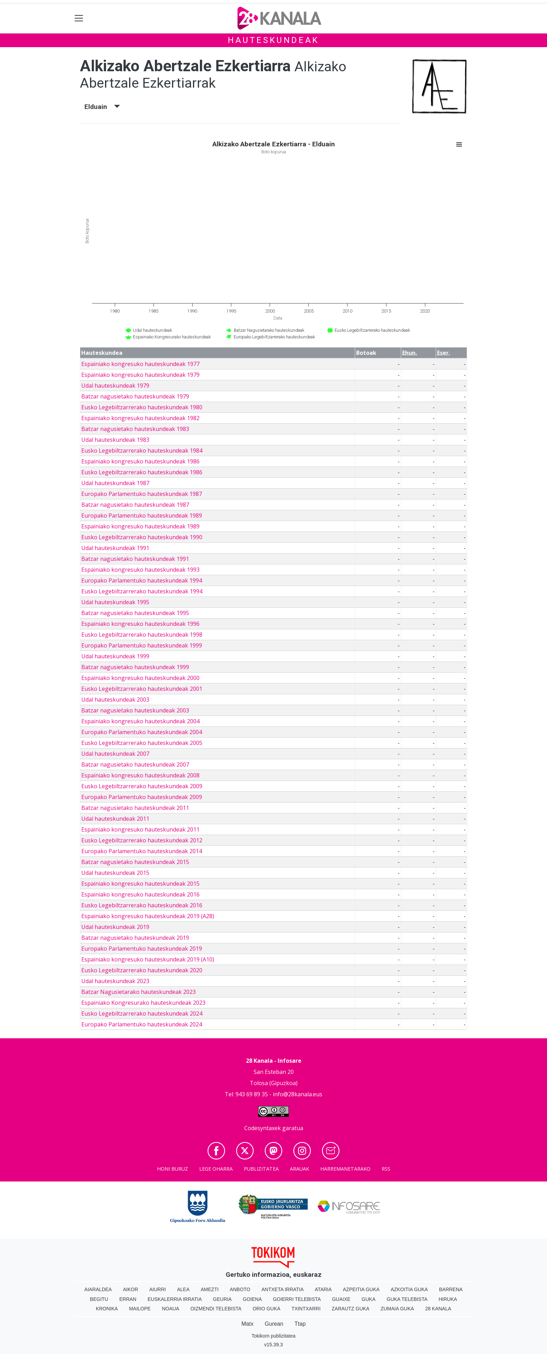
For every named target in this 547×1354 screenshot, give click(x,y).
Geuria (222, 1299)
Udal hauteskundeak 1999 (115, 656)
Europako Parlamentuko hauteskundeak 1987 (141, 494)
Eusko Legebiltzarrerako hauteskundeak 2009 (141, 786)
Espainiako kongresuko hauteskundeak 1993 (140, 569)
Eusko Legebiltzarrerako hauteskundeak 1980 (141, 407)
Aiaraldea (98, 1289)
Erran (127, 1299)
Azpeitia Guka (361, 1289)
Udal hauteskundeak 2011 (115, 818)
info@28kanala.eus (297, 1094)
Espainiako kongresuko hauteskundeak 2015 (140, 883)
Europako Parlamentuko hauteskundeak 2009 (141, 797)
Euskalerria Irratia (175, 1299)
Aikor (130, 1289)
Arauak (299, 1168)
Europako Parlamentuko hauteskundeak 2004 (141, 732)
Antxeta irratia (283, 1289)
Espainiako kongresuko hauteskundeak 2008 (140, 775)
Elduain (102, 107)
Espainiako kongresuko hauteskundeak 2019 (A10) (147, 959)
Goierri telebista (297, 1299)
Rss (386, 1168)
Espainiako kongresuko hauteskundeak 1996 (140, 624)
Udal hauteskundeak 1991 (115, 548)
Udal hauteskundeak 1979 (115, 385)
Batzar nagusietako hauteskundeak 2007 (135, 764)
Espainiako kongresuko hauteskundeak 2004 (140, 721)
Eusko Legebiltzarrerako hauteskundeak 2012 (141, 840)
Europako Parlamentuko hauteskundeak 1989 (141, 515)
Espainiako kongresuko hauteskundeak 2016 (140, 894)
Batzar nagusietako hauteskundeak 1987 (135, 504)
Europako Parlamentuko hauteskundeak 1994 (141, 580)
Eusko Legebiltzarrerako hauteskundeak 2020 (141, 970)
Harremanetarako (345, 1168)
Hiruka (448, 1299)
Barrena (451, 1289)
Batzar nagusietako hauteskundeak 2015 (135, 862)
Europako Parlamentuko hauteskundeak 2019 (141, 948)
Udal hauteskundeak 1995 (115, 602)
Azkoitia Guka (409, 1289)
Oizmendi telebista (216, 1308)
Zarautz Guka (350, 1308)
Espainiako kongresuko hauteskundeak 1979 (140, 375)
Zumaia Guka (397, 1308)
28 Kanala (438, 1308)
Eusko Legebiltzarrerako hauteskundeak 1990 (141, 537)
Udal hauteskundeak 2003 (115, 699)
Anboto (240, 1289)
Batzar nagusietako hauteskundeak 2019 (135, 938)
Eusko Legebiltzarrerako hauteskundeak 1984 (141, 450)
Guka (369, 1299)
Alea (183, 1289)
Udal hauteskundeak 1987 (115, 483)
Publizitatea (261, 1168)
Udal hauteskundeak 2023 (115, 981)
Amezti (209, 1289)
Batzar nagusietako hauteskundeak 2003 (135, 710)
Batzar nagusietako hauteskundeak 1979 (135, 396)
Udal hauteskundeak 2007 (115, 753)
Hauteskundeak (273, 40)
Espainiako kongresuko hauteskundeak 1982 (140, 418)
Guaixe (341, 1299)
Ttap (300, 1324)
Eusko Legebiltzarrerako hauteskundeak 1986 (141, 472)
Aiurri (157, 1289)
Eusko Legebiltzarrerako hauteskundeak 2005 (141, 743)
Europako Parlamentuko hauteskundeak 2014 (141, 851)
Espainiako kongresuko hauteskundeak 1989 (140, 526)
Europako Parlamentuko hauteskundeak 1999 (141, 645)
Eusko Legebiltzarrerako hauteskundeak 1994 (141, 591)
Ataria (323, 1289)
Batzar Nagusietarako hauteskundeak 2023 (138, 992)
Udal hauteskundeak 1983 (115, 440)
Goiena (252, 1299)
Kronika (107, 1308)
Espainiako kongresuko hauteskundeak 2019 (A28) (147, 916)
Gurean (274, 1324)
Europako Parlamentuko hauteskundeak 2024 (141, 1024)
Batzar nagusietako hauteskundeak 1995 (135, 613)
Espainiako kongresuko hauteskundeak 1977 (140, 364)
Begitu (99, 1299)
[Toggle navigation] (79, 18)
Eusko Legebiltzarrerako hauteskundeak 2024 (141, 1013)
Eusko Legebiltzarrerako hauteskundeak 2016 (141, 905)
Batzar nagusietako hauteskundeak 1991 (135, 559)
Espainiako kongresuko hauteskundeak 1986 (140, 461)
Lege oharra (216, 1168)
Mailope (140, 1308)
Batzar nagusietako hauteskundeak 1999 (135, 667)
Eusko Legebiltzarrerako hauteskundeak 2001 (141, 689)
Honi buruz (172, 1168)
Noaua (170, 1308)
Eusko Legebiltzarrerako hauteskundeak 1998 (141, 634)
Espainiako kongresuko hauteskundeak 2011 (140, 829)
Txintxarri (306, 1308)
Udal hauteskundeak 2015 (115, 873)
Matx (247, 1324)
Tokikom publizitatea (273, 1336)
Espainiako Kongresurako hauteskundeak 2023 (143, 1003)
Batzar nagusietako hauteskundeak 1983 (135, 429)
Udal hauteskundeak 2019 (115, 927)
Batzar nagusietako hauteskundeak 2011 (135, 808)
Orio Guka (266, 1308)
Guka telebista (407, 1299)
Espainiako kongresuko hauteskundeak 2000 (140, 678)
